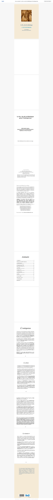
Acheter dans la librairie (47, 1)
